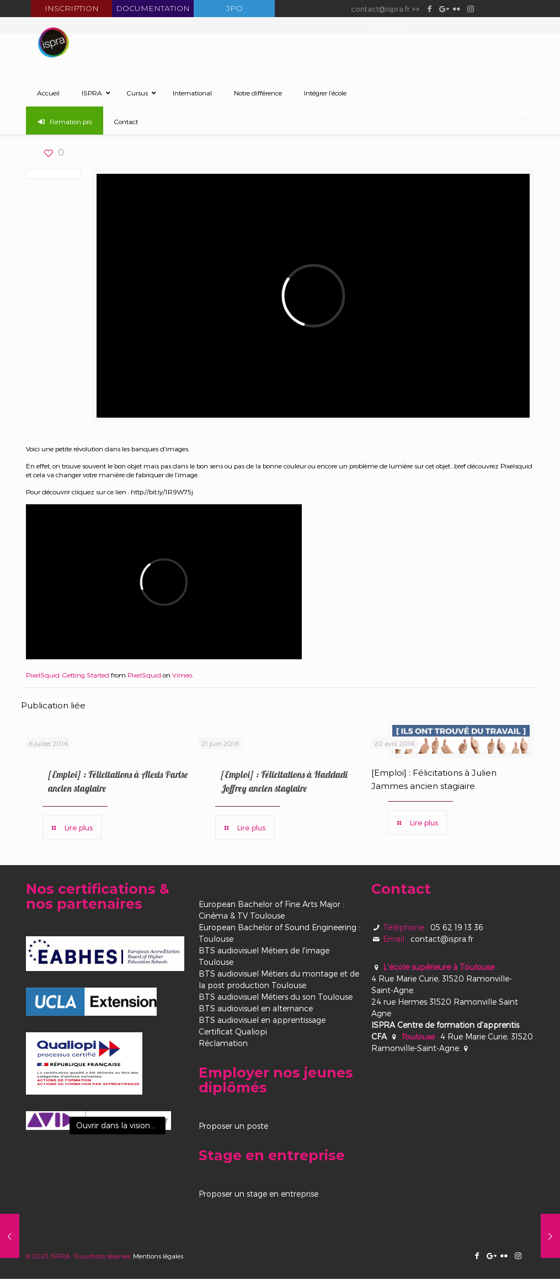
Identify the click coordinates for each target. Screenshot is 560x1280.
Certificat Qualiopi (233, 1032)
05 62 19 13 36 (456, 928)
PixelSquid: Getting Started (67, 675)
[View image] (98, 1121)
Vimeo (182, 675)
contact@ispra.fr (380, 8)
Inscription (72, 8)
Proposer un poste (233, 1127)
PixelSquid (144, 675)
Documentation (153, 8)
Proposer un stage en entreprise (258, 1194)
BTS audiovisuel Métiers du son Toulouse (276, 997)
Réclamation (223, 1044)
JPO (234, 8)
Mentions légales (158, 1257)
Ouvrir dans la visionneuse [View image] (121, 1126)
